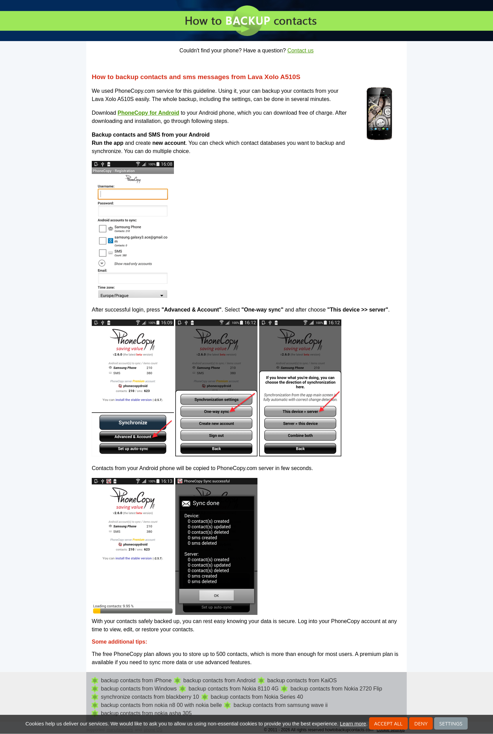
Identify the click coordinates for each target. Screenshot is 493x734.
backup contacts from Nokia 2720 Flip (336, 689)
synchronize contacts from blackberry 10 (150, 697)
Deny (421, 723)
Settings (451, 723)
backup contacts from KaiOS (302, 680)
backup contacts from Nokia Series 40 (257, 697)
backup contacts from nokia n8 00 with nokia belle (161, 705)
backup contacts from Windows (139, 689)
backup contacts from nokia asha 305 (146, 713)
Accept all (388, 723)
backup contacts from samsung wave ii (280, 705)
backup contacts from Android (220, 680)
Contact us (300, 50)
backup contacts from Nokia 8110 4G (234, 689)
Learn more (353, 723)
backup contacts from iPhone (136, 680)
